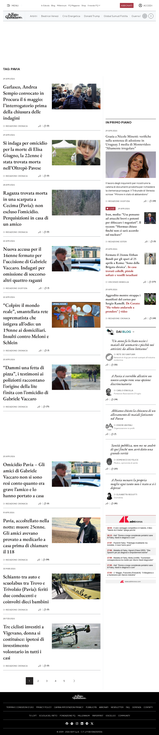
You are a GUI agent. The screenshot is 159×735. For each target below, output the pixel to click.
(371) (152, 282)
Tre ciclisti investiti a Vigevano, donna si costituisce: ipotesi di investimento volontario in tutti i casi (23, 642)
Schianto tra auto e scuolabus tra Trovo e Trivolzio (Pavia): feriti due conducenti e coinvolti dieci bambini (26, 589)
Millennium (61, 5)
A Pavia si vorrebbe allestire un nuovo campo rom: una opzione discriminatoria (131, 380)
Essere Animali (123, 425)
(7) (113, 434)
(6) (46, 503)
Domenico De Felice (126, 460)
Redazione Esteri (116, 241)
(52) (114, 365)
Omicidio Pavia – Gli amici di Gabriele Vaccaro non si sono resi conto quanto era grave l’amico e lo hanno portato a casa (24, 480)
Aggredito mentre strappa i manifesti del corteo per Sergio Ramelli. (123, 299)
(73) (46, 406)
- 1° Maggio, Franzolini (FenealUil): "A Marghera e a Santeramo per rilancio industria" (130, 574)
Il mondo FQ (94, 5)
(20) (114, 469)
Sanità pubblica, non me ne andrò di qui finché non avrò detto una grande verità (133, 449)
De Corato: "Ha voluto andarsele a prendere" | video (123, 307)
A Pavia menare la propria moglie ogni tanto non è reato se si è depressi (133, 484)
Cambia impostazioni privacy (68, 707)
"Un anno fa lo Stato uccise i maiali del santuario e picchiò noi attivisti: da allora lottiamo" (132, 345)
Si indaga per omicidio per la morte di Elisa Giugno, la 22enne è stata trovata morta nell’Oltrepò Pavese (25, 155)
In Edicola (45, 5)
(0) (46, 126)
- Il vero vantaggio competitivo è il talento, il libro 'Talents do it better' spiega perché (129, 529)
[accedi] (145, 5)
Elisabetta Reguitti (125, 494)
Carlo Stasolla (123, 390)
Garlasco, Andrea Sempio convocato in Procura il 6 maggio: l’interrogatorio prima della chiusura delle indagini (25, 102)
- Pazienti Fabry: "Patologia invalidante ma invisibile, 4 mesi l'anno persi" (127, 544)
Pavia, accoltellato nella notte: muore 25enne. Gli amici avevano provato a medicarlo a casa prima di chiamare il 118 (26, 536)
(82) (114, 503)
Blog (53, 5)
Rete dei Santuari (124, 354)
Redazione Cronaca (15, 126)
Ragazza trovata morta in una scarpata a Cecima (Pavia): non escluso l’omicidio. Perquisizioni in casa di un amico (25, 208)
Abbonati (126, 5)
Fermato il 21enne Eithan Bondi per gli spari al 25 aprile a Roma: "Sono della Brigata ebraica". (122, 261)
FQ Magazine (74, 5)
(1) (46, 288)
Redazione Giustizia (15, 288)
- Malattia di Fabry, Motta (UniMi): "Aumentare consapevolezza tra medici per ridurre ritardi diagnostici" (130, 559)
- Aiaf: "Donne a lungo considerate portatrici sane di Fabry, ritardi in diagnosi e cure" (130, 536)
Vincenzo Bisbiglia (117, 282)
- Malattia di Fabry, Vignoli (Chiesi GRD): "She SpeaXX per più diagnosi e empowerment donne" (128, 551)
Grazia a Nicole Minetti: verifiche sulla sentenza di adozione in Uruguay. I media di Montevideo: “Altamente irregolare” (128, 142)
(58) (46, 559)
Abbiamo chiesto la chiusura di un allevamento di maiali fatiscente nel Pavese (133, 414)
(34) (114, 399)
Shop (84, 5)
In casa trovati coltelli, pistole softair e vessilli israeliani (121, 271)
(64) (152, 201)
